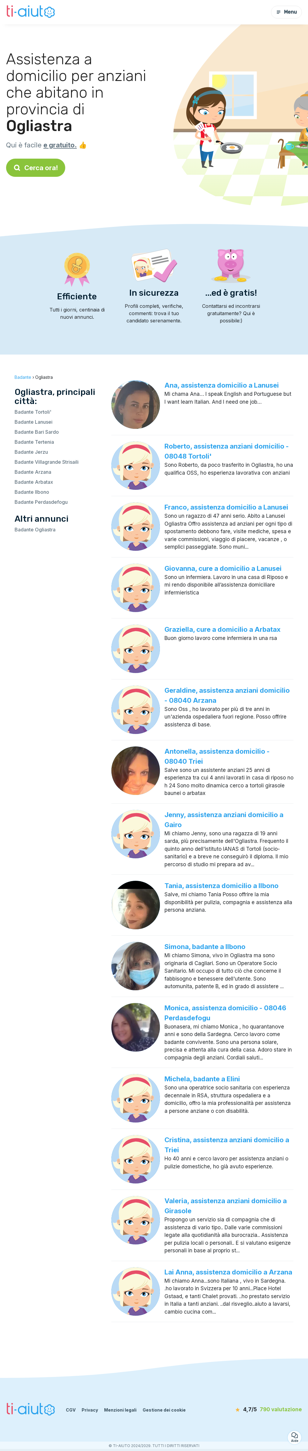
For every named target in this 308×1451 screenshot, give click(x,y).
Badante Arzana (33, 472)
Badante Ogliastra (35, 530)
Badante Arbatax (34, 482)
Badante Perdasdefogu (41, 502)
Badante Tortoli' (33, 412)
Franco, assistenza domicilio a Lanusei (226, 507)
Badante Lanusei (33, 422)
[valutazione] (267, 1410)
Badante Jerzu (31, 452)
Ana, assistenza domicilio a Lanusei (221, 385)
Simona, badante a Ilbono (204, 947)
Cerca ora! (35, 168)
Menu (286, 12)
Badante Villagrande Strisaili (47, 462)
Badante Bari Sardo (37, 432)
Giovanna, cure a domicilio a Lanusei (223, 568)
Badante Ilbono (32, 492)
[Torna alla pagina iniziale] (31, 12)
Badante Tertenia (34, 442)
